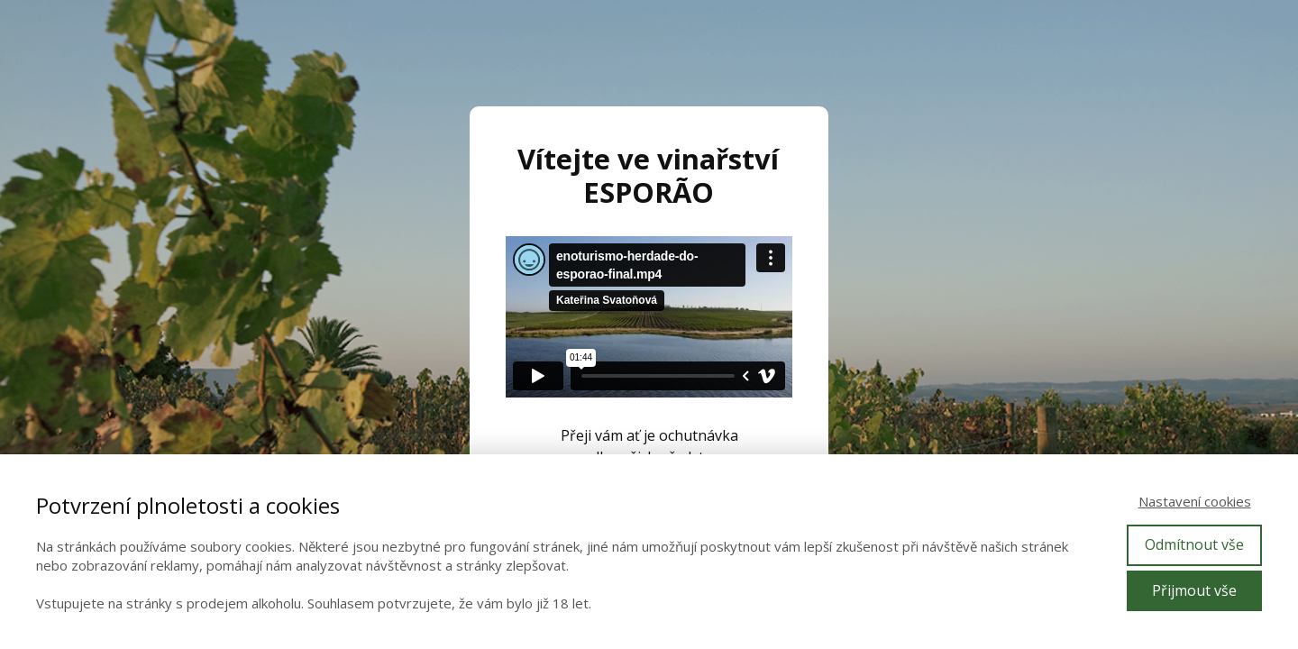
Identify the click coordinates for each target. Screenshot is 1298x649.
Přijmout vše (1194, 590)
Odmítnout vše (1194, 544)
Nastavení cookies (1194, 501)
